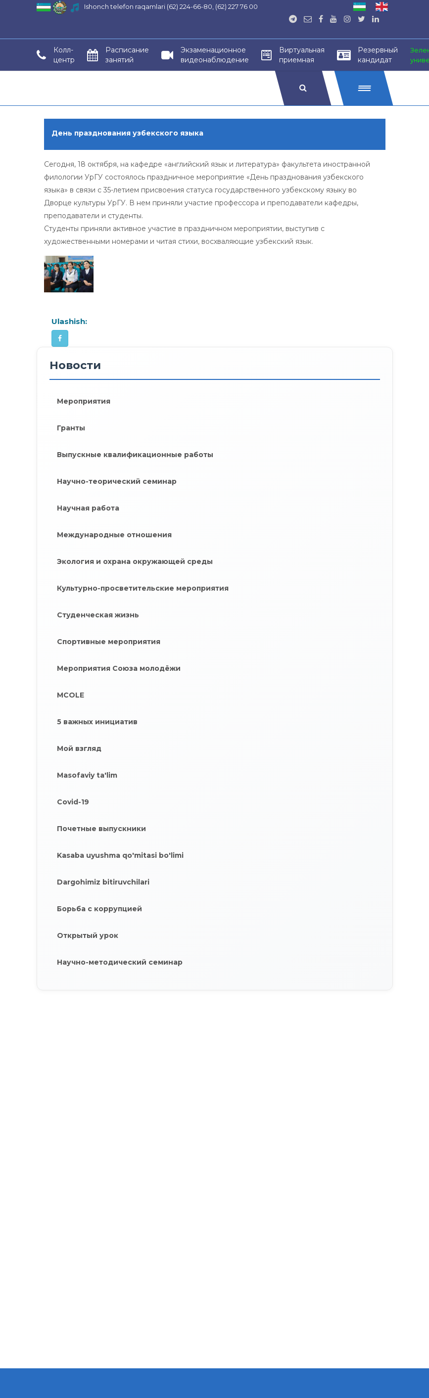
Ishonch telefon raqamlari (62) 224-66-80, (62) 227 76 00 (171, 6)
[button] (363, 88)
